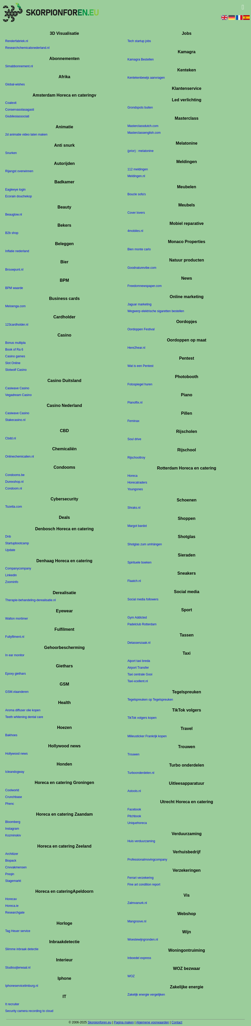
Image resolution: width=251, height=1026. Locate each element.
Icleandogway (14, 772)
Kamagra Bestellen (140, 59)
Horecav (11, 899)
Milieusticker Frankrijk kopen (146, 736)
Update (10, 550)
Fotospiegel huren (139, 384)
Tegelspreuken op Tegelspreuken (150, 699)
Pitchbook (134, 816)
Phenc (9, 804)
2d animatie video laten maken (26, 135)
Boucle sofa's (136, 194)
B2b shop (11, 233)
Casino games (15, 356)
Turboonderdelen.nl (140, 773)
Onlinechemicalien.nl (19, 457)
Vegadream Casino (18, 395)
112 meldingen (137, 169)
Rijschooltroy (136, 457)
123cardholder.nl (16, 324)
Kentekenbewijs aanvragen (146, 78)
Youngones (135, 489)
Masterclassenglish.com (144, 133)
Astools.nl (134, 791)
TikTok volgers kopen (141, 718)
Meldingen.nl (136, 176)
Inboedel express (139, 958)
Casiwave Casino (17, 388)
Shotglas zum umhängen (144, 544)
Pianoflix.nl (134, 403)
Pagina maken (124, 1022)
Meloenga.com (15, 306)
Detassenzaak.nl (138, 643)
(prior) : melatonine (140, 151)
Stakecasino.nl (15, 420)
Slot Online (12, 363)
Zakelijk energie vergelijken (146, 994)
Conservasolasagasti (19, 109)
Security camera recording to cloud (29, 1011)
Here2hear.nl (136, 348)
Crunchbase (13, 797)
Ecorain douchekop (18, 196)
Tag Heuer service (17, 931)
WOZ (131, 976)
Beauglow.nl (13, 215)
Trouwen (133, 754)
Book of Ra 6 (14, 350)
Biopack (10, 860)
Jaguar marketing (139, 304)
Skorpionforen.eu (99, 1022)
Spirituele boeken (139, 563)
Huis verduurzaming (141, 841)
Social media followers (142, 599)
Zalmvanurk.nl (137, 903)
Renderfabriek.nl (16, 41)
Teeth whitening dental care (24, 717)
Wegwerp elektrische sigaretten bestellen (155, 311)
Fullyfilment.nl (14, 637)
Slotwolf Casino (16, 370)
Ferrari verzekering (140, 878)
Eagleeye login (15, 189)
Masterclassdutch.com (142, 126)
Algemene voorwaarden (152, 1022)
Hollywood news (16, 753)
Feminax (133, 421)
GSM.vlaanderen (17, 692)
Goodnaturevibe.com (141, 268)
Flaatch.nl (134, 581)
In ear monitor (14, 655)
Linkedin (11, 575)
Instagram (12, 829)
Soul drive (134, 439)
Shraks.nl (133, 507)
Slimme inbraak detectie (21, 949)
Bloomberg (12, 822)
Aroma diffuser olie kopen (22, 710)
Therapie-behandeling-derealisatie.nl (30, 600)
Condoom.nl (13, 488)
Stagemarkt (13, 881)
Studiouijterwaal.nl (17, 967)
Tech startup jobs (139, 41)
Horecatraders (137, 483)
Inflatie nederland (17, 251)
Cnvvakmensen (16, 867)
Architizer (11, 854)
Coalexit (10, 103)
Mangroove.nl (136, 921)
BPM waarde (14, 288)
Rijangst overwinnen (19, 171)
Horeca (132, 476)
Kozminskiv (13, 835)
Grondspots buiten (140, 108)
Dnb (8, 537)
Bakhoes (11, 735)
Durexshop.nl (14, 482)
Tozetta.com (13, 507)
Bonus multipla (15, 343)
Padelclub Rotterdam (141, 624)
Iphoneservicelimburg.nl (21, 986)
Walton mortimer (16, 618)
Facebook (134, 809)
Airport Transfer (138, 668)
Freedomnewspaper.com (144, 286)
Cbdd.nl (10, 438)
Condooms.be (15, 475)
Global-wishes (15, 84)
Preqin (9, 874)
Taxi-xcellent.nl (137, 681)
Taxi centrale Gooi (139, 674)
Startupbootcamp (17, 543)
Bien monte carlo (139, 249)
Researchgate (15, 913)
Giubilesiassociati (17, 116)
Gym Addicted (137, 617)
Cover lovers (136, 212)
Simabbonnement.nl (19, 66)
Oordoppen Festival (141, 329)
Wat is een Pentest (140, 366)
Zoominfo (11, 582)
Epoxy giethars (15, 673)
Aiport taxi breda (138, 661)
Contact (177, 1022)
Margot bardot (137, 526)
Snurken (11, 153)
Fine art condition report (143, 885)
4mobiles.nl (135, 231)
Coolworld (12, 790)
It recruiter (12, 1004)
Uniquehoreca (137, 823)
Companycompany (18, 568)
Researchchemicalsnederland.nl (27, 48)
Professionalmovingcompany (147, 859)
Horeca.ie (11, 906)
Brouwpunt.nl (14, 269)
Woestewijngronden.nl (142, 939)
